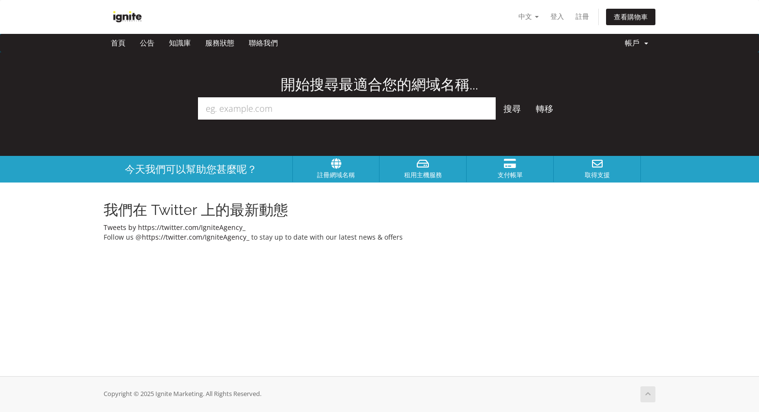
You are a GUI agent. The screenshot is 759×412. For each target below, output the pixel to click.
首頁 (118, 43)
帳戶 (636, 43)
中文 (528, 16)
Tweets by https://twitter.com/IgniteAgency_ (174, 227)
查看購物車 (631, 16)
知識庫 (180, 43)
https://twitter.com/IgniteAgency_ (195, 237)
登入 (557, 16)
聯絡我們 (263, 43)
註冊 (582, 16)
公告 (147, 43)
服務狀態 (219, 43)
